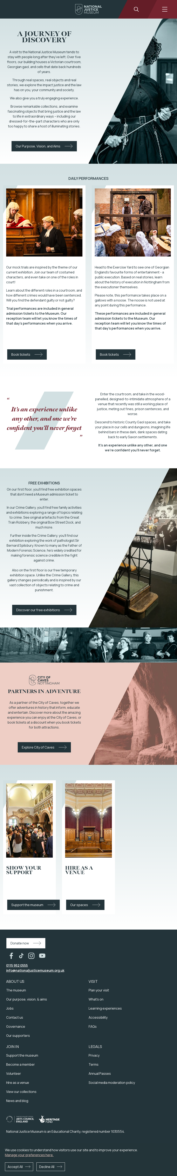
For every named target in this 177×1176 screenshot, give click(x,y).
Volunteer (13, 1073)
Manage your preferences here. (29, 1155)
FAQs (93, 1026)
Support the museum (27, 905)
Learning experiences (105, 1008)
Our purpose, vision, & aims (26, 999)
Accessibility (98, 1017)
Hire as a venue (17, 1082)
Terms (93, 1064)
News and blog (17, 1100)
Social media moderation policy (112, 1082)
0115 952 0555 (17, 965)
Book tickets (20, 354)
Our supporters (18, 1035)
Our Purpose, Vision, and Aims (38, 146)
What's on (96, 999)
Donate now (20, 943)
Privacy (94, 1055)
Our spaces (79, 905)
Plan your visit (99, 990)
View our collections (21, 1091)
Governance (15, 1026)
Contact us (14, 1017)
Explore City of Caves (38, 747)
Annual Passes (100, 1073)
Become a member (20, 1064)
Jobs (10, 1008)
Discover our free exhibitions (38, 610)
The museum (16, 990)
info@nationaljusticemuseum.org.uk (35, 970)
